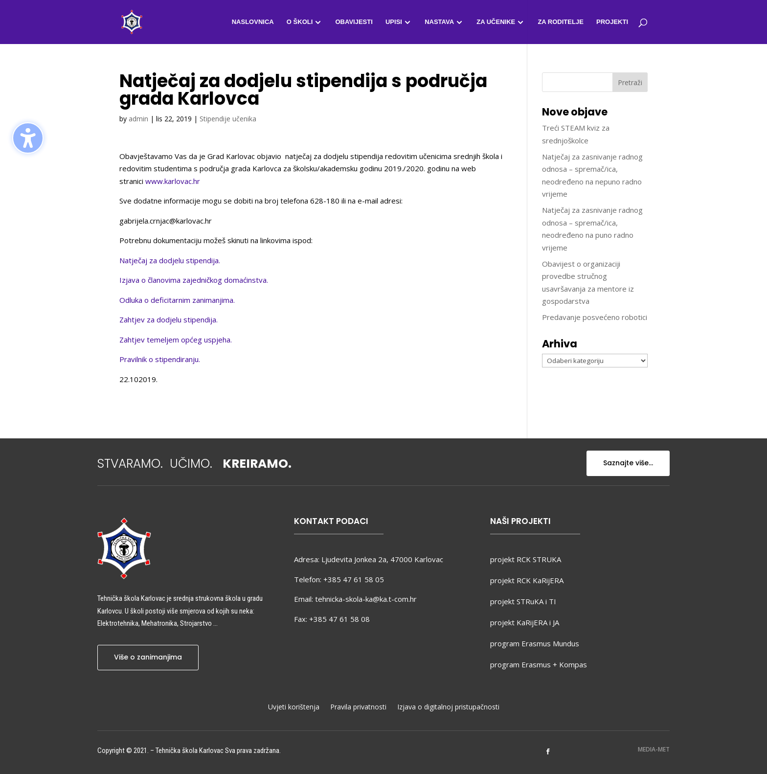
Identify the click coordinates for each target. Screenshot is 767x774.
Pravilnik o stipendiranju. (159, 359)
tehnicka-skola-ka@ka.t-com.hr (366, 599)
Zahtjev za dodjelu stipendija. (168, 319)
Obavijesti (353, 22)
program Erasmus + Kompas (538, 664)
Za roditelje (560, 22)
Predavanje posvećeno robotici (594, 317)
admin (138, 118)
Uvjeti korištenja (293, 707)
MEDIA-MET (654, 749)
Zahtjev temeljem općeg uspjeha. (175, 339)
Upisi (393, 22)
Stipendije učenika (228, 118)
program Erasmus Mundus (534, 643)
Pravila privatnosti (358, 707)
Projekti (612, 22)
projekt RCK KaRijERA (527, 580)
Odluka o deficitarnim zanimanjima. (177, 300)
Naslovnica (253, 22)
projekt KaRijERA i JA (524, 622)
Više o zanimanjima (148, 657)
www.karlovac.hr (172, 181)
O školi (300, 22)
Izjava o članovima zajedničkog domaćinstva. (193, 280)
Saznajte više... (628, 463)
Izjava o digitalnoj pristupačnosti (448, 707)
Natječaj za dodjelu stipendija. (169, 260)
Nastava (439, 22)
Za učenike (495, 22)
